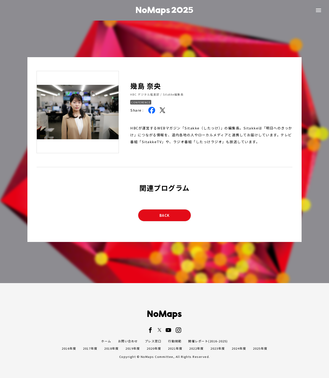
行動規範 (174, 341)
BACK (164, 215)
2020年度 (154, 348)
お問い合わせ (128, 341)
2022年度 (196, 348)
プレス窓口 (153, 341)
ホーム (106, 341)
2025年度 (260, 348)
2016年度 (69, 348)
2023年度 (217, 348)
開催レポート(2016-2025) (208, 341)
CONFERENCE (140, 102)
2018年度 (111, 348)
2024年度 (239, 348)
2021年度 (175, 348)
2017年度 (90, 348)
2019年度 (132, 348)
